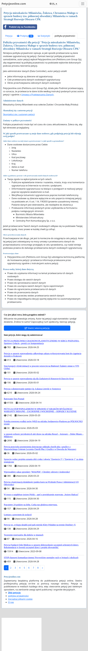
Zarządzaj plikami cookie (20, 599)
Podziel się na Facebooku (19, 27)
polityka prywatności (65, 35)
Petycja (8, 35)
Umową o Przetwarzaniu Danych (37, 94)
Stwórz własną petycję (37, 328)
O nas (11, 602)
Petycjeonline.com (14, 3)
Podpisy (25, 35)
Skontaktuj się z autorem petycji (19, 114)
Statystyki (44, 35)
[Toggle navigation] (82, 3)
